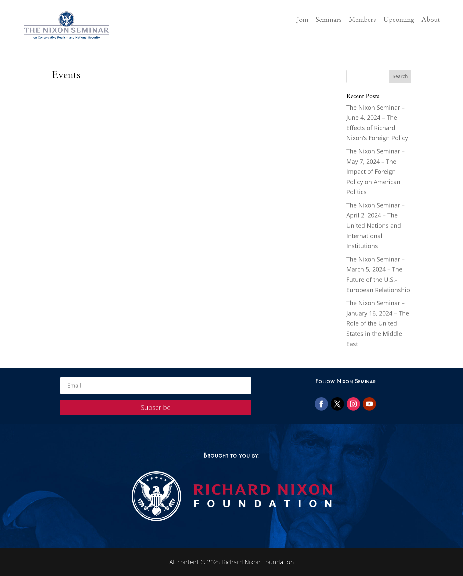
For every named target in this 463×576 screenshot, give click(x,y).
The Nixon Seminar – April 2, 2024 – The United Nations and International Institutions (375, 225)
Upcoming (398, 20)
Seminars (329, 20)
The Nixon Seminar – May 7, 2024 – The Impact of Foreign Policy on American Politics (375, 171)
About (430, 20)
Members (362, 20)
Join (302, 20)
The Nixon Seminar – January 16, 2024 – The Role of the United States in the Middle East (377, 323)
